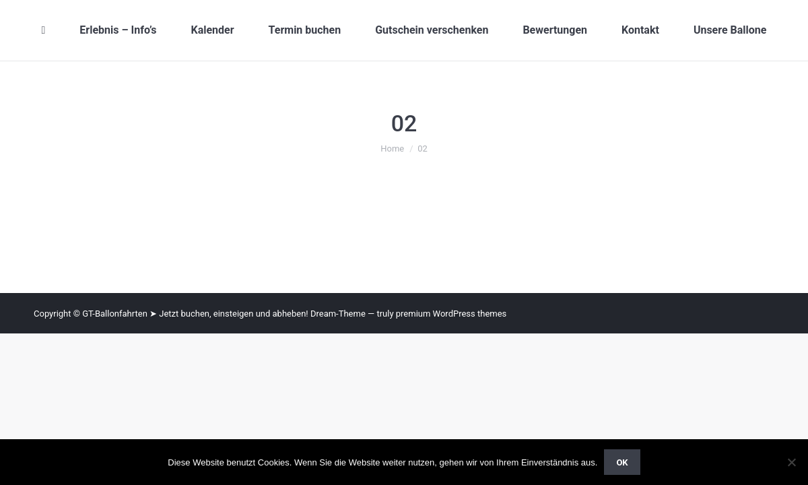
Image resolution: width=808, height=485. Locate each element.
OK (622, 462)
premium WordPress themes (451, 314)
